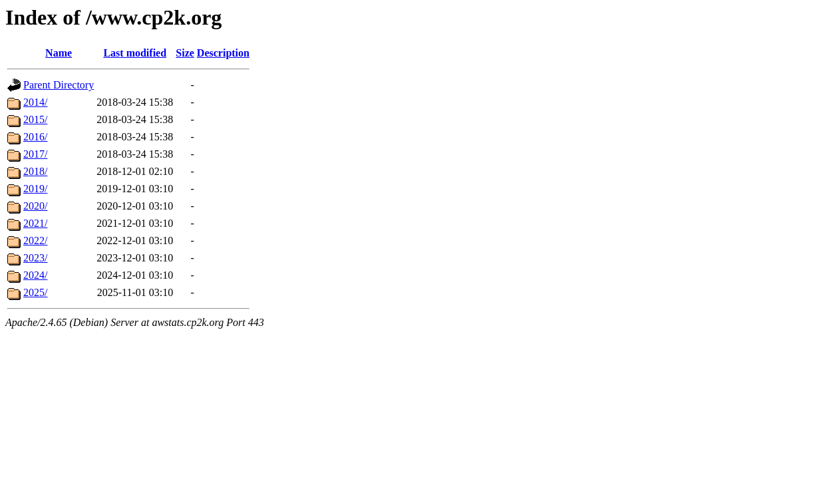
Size (185, 53)
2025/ (35, 292)
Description (223, 53)
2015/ (35, 119)
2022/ (35, 240)
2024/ (35, 275)
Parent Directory (58, 84)
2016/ (35, 136)
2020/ (35, 206)
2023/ (35, 257)
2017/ (35, 154)
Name (58, 53)
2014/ (35, 102)
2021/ (35, 223)
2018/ (35, 171)
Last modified (134, 53)
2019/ (35, 188)
